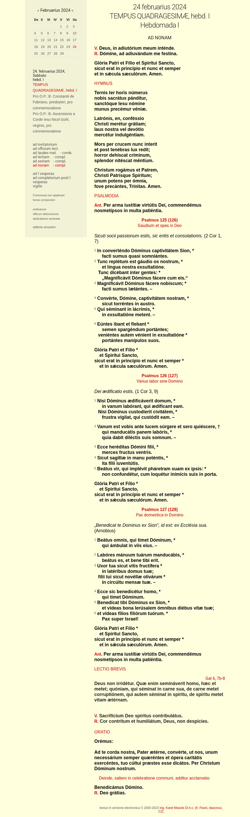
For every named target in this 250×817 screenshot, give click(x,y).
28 (55, 53)
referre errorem (44, 227)
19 (43, 47)
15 (62, 40)
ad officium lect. (46, 149)
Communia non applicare (49, 195)
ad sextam (41, 161)
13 (49, 40)
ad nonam (41, 165)
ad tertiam (41, 157)
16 (68, 40)
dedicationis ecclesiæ (46, 218)
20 (49, 47)
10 (74, 33)
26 (43, 53)
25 (36, 53)
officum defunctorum (46, 214)
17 (74, 40)
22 (62, 47)
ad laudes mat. (45, 153)
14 (55, 40)
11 (36, 40)
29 (62, 53)
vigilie (37, 186)
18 (36, 47)
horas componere (44, 199)
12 (43, 40)
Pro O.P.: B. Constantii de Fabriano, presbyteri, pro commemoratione (53, 102)
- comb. (66, 153)
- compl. (59, 157)
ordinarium (39, 209)
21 (55, 47)
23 (68, 47)
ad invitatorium (45, 144)
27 (49, 53)
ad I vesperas (43, 174)
